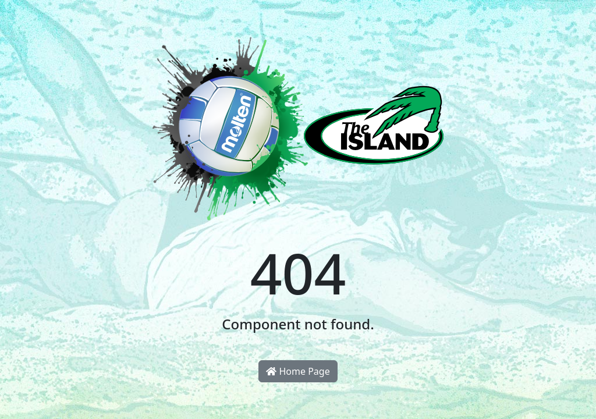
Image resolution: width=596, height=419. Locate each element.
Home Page (297, 371)
